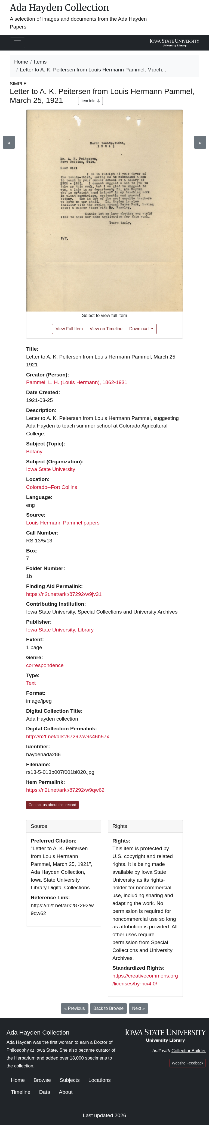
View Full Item (69, 328)
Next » (138, 1008)
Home (21, 62)
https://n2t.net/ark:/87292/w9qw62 (65, 790)
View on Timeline (106, 328)
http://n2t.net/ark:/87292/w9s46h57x (67, 736)
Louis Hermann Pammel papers (63, 523)
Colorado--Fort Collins (51, 487)
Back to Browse (108, 1008)
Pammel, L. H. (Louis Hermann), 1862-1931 (76, 382)
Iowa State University (50, 469)
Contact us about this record (52, 805)
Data (44, 1092)
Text (31, 683)
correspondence (45, 665)
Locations (99, 1080)
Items (40, 62)
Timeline (20, 1092)
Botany (34, 451)
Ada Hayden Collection (59, 7)
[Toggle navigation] (17, 42)
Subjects (70, 1080)
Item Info (90, 101)
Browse (42, 1080)
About (65, 1092)
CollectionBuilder (188, 1050)
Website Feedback (187, 1063)
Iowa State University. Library (60, 630)
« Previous (74, 1008)
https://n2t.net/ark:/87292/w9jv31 (64, 594)
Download (139, 328)
